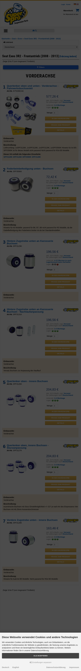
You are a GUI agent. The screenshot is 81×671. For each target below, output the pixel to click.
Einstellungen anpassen (41, 662)
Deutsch (5, 667)
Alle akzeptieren (40, 656)
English (15, 667)
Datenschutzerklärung (55, 667)
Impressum (74, 667)
